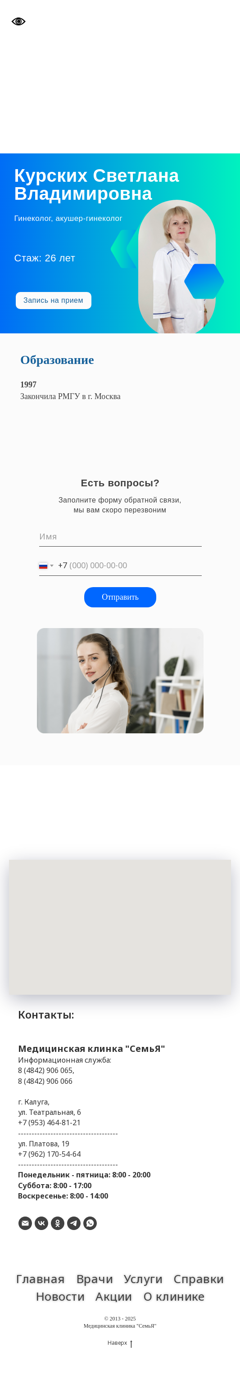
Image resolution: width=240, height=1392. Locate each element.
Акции (113, 1296)
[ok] (57, 1223)
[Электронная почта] (25, 1223)
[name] (120, 536)
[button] (53, 300)
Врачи (94, 1279)
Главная (40, 1279)
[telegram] (74, 1223)
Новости (60, 1296)
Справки (198, 1279)
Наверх (120, 1343)
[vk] (41, 1223)
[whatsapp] (90, 1223)
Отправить (120, 597)
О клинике (174, 1296)
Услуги (143, 1279)
